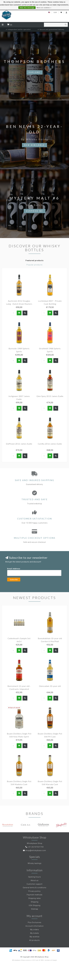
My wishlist (34, 937)
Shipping (34, 902)
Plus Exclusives (34, 922)
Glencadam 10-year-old (50, 686)
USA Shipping (34, 905)
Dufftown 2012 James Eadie (19, 444)
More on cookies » (44, 8)
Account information (35, 926)
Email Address (13, 569)
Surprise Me (34, 211)
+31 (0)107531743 (36, 847)
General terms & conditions (34, 888)
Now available (34, 145)
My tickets (34, 933)
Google (54, 960)
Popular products (34, 265)
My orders (34, 930)
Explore (34, 72)
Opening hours (34, 877)
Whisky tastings (34, 863)
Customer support (34, 884)
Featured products (35, 260)
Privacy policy (34, 891)
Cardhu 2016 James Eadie (50, 444)
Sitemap (34, 909)
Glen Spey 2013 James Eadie (50, 396)
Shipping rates (34, 898)
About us (34, 880)
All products (34, 940)
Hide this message (27, 8)
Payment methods (34, 895)
